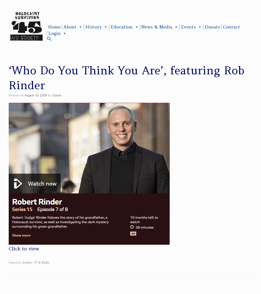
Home (54, 27)
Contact (231, 27)
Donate (212, 27)
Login (57, 33)
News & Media (159, 27)
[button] (49, 39)
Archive (27, 262)
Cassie (56, 95)
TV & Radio (41, 262)
